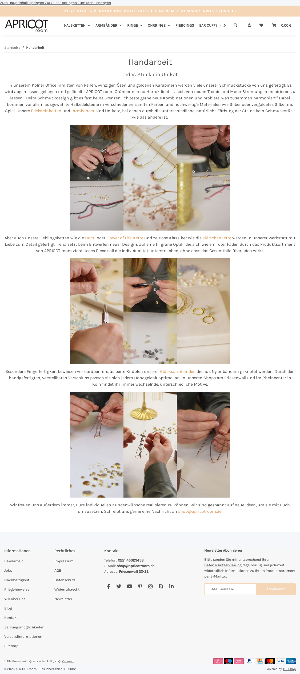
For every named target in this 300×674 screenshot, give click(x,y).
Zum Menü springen (94, 3)
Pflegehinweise (16, 589)
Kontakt (11, 617)
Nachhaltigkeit (16, 580)
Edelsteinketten (46, 110)
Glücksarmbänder (177, 371)
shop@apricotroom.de (199, 511)
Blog (8, 608)
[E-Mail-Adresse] (230, 589)
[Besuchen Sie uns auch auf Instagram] (150, 587)
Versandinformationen (23, 636)
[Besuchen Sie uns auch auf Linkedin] (171, 587)
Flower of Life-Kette (124, 237)
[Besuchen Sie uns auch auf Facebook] (108, 587)
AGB (57, 570)
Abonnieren (275, 589)
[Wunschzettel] (261, 25)
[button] (249, 25)
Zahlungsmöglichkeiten (24, 627)
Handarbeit (13, 561)
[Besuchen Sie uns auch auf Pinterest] (140, 587)
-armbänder (82, 110)
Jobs (8, 570)
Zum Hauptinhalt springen (22, 3)
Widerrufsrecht (66, 589)
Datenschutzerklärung (223, 565)
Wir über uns (14, 599)
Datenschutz (64, 580)
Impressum (64, 561)
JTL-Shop (289, 669)
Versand (68, 661)
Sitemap (11, 646)
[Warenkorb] (281, 25)
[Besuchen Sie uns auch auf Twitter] (119, 587)
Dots (89, 237)
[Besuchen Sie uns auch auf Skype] (161, 587)
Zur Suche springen (61, 3)
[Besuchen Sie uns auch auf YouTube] (129, 587)
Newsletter (63, 599)
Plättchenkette (217, 237)
